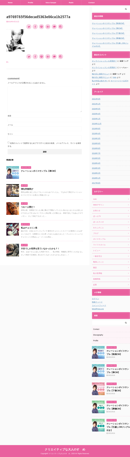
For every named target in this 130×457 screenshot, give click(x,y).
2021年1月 (96, 104)
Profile (30, 3)
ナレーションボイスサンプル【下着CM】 (108, 33)
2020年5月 (96, 109)
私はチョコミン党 (29, 228)
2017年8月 (96, 183)
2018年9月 (96, 143)
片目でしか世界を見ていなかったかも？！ (40, 249)
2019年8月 (96, 129)
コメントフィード (99, 305)
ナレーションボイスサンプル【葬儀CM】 (108, 38)
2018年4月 (96, 163)
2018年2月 (96, 173)
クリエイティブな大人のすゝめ (65, 449)
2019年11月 (96, 124)
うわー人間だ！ (28, 207)
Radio (71, 3)
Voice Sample (51, 3)
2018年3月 (96, 168)
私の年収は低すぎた (100, 81)
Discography (98, 335)
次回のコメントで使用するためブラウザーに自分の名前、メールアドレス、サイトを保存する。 (44, 144)
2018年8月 (96, 148)
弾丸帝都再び (27, 189)
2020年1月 (96, 119)
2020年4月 (96, 114)
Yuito (114, 77)
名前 (9, 116)
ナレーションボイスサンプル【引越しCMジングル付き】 (110, 44)
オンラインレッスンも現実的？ (104, 61)
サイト (10, 134)
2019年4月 (96, 134)
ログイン (95, 299)
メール (10, 125)
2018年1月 (96, 178)
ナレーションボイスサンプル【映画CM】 (108, 23)
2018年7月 (96, 153)
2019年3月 (96, 138)
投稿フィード (97, 302)
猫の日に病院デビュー (101, 74)
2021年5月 (96, 99)
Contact (91, 3)
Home (10, 3)
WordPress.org (98, 309)
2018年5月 (96, 158)
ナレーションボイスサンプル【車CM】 (39, 171)
